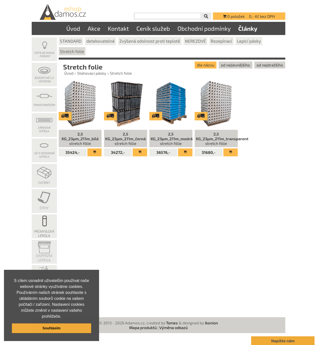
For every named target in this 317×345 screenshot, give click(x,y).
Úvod (73, 28)
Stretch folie (72, 51)
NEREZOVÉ (195, 41)
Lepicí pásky (249, 41)
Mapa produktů (143, 327)
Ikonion (211, 322)
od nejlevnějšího (235, 65)
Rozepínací (221, 41)
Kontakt (118, 28)
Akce (94, 28)
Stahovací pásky (91, 73)
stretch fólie (80, 139)
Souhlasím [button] (52, 328)
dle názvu (205, 65)
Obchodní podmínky (204, 28)
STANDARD (71, 41)
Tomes (172, 322)
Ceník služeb (153, 28)
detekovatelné (100, 41)
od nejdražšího (270, 65)
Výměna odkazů (173, 327)
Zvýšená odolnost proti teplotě (149, 41)
